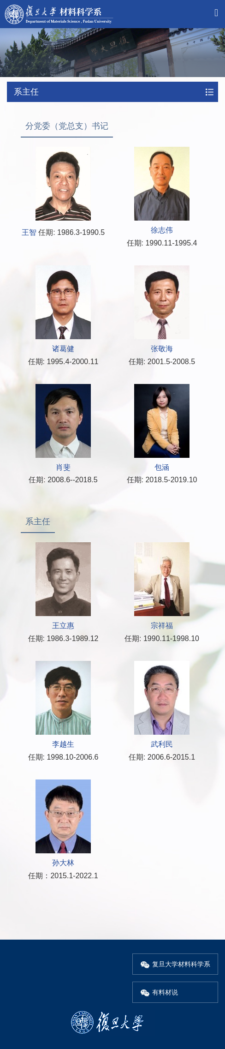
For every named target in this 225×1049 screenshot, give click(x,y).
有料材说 (159, 992)
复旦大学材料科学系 (175, 964)
